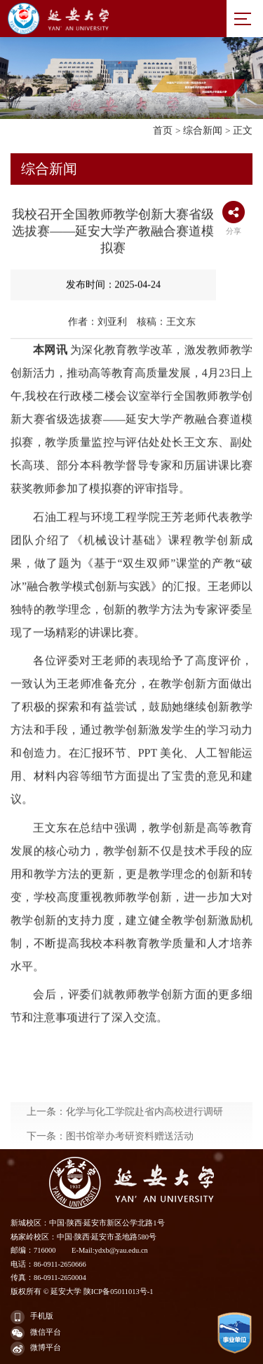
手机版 (32, 1317)
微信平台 (36, 1333)
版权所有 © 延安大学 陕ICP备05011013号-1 (82, 1291)
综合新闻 (202, 130)
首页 (163, 130)
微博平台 (36, 1349)
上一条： (125, 1141)
